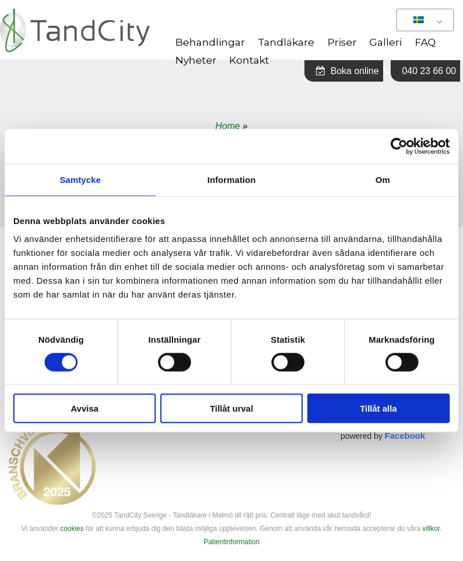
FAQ (425, 42)
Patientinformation (232, 542)
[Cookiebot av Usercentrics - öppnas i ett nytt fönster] (399, 146)
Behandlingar (210, 42)
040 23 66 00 (429, 71)
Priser (342, 42)
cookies (72, 529)
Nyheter (195, 60)
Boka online (347, 71)
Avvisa (84, 408)
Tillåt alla (378, 408)
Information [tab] (231, 179)
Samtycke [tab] (80, 179)
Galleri (385, 42)
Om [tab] (383, 179)
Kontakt (249, 60)
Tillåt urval (231, 408)
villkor (431, 529)
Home (227, 126)
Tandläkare (286, 42)
